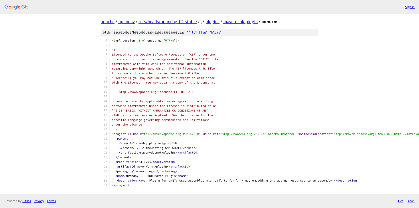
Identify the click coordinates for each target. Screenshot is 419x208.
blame (215, 32)
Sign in (410, 7)
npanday (126, 21)
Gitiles (26, 201)
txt (400, 201)
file (191, 32)
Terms (51, 201)
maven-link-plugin (240, 21)
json (411, 201)
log (203, 32)
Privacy (39, 201)
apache (108, 21)
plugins (212, 21)
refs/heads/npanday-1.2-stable (167, 21)
